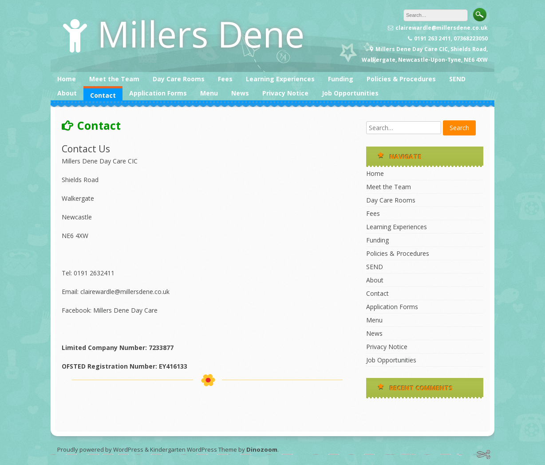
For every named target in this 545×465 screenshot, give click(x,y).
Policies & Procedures (401, 79)
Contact (103, 95)
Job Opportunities (350, 93)
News (240, 93)
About (67, 93)
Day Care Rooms (179, 79)
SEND (457, 79)
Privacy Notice (285, 93)
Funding (340, 79)
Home (66, 79)
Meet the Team (114, 79)
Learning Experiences (280, 79)
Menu (209, 93)
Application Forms (158, 93)
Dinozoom (261, 449)
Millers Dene (200, 33)
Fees (225, 79)
